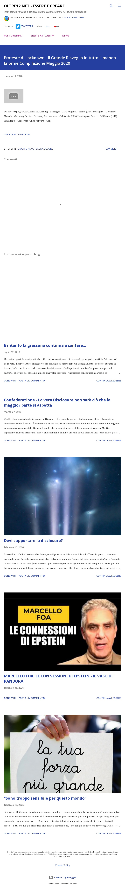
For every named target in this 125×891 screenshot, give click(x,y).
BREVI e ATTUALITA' (42, 35)
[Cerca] (111, 6)
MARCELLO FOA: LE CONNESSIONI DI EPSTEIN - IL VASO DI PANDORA (58, 678)
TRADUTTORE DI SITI (74, 17)
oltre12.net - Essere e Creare (34, 5)
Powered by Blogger (62, 877)
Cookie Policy (62, 865)
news (31, 148)
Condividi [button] (111, 148)
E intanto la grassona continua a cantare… (45, 345)
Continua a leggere (108, 380)
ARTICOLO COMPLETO (17, 134)
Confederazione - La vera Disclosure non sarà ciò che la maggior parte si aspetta (57, 402)
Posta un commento (32, 380)
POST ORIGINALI (13, 35)
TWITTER (24, 26)
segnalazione (44, 148)
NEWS (65, 35)
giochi (22, 148)
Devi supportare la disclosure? (33, 540)
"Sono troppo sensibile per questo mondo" (45, 798)
